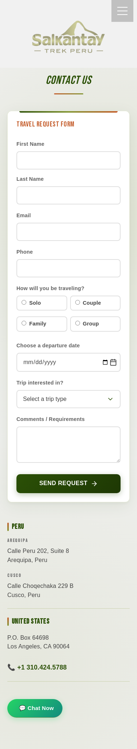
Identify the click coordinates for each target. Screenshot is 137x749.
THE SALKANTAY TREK (68, 36)
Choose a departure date (48, 345)
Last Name (30, 179)
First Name (30, 144)
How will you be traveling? (50, 288)
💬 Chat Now (36, 708)
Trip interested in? (40, 383)
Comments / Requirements (50, 419)
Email (23, 215)
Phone (24, 252)
